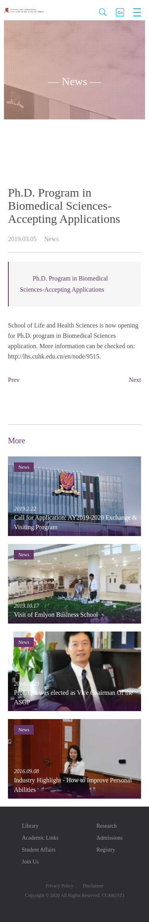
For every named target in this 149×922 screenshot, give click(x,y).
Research (107, 826)
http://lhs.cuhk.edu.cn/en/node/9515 (53, 356)
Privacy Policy (60, 886)
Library (30, 826)
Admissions (110, 838)
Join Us (30, 862)
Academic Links (40, 838)
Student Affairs (39, 850)
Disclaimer (93, 886)
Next (135, 379)
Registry (106, 850)
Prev (13, 379)
